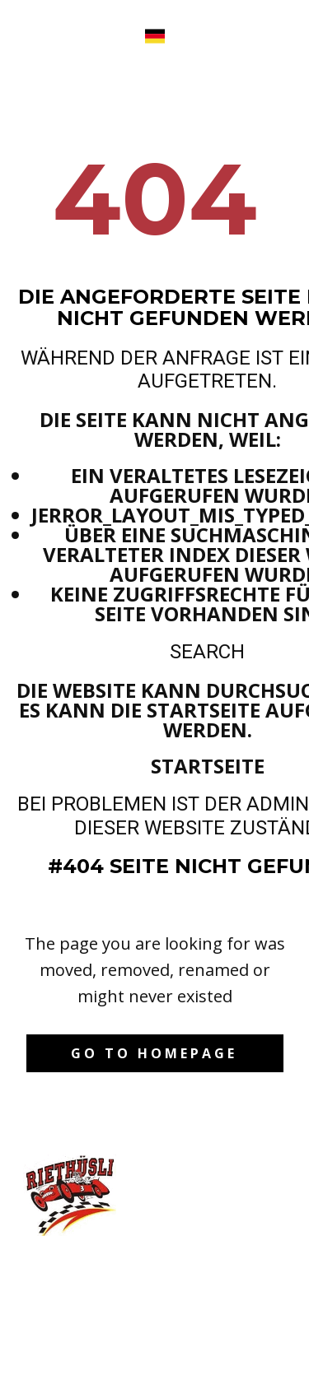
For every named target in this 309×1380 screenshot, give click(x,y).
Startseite (208, 765)
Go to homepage (154, 1053)
